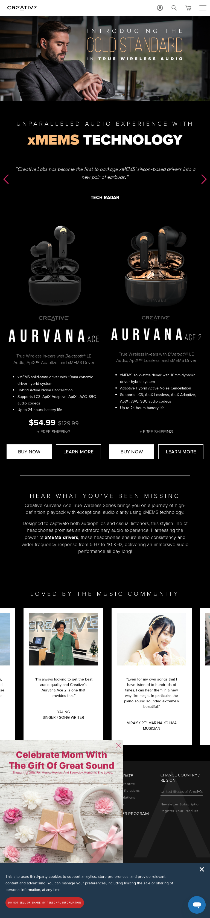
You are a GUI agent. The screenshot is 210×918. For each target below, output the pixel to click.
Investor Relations (124, 791)
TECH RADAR (105, 198)
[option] (105, 170)
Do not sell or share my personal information (44, 902)
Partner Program (129, 813)
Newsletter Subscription (181, 804)
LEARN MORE (78, 451)
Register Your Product (179, 811)
